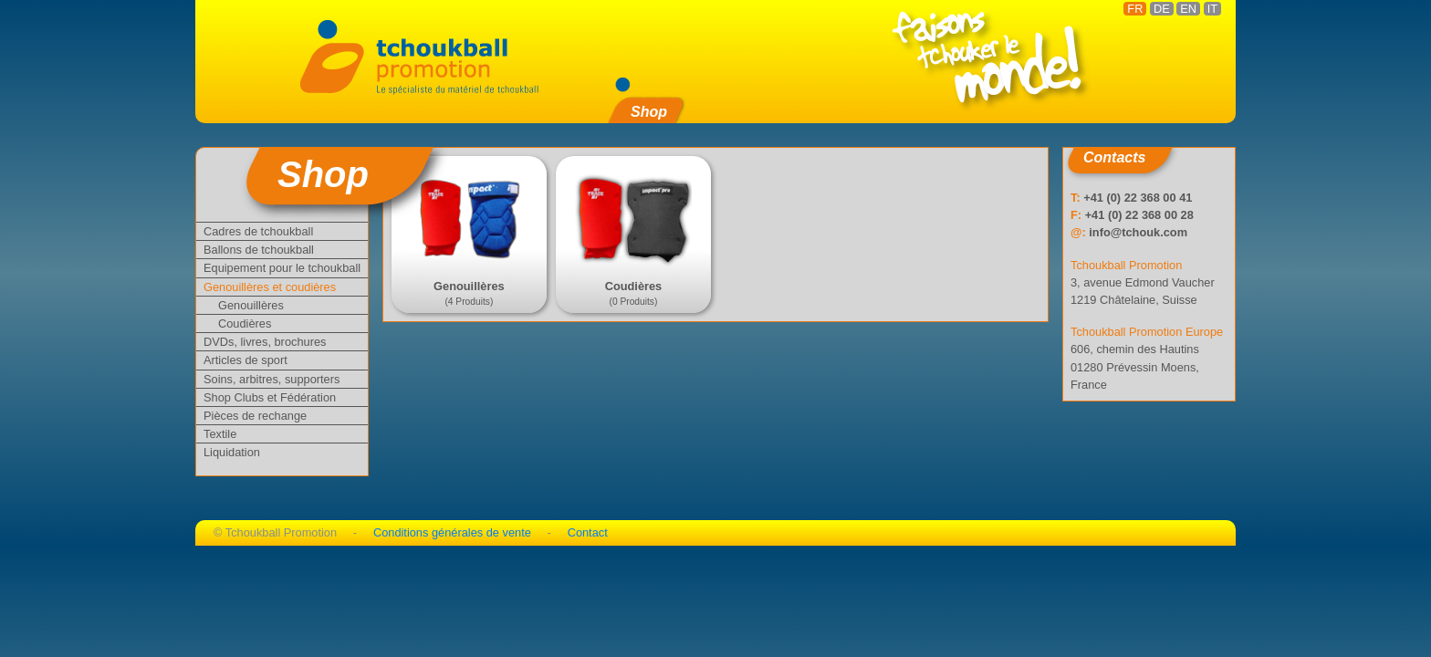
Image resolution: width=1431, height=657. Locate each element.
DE (1162, 9)
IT (1212, 9)
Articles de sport (245, 360)
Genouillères (251, 305)
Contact (588, 532)
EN (1188, 9)
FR (1135, 9)
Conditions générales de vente (452, 532)
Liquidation (232, 452)
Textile (220, 434)
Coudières (244, 323)
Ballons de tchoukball (259, 249)
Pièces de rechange (255, 415)
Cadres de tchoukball (258, 231)
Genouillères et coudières (270, 287)
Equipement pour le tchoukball (282, 268)
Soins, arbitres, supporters (271, 379)
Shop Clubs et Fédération (270, 397)
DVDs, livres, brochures (265, 342)
